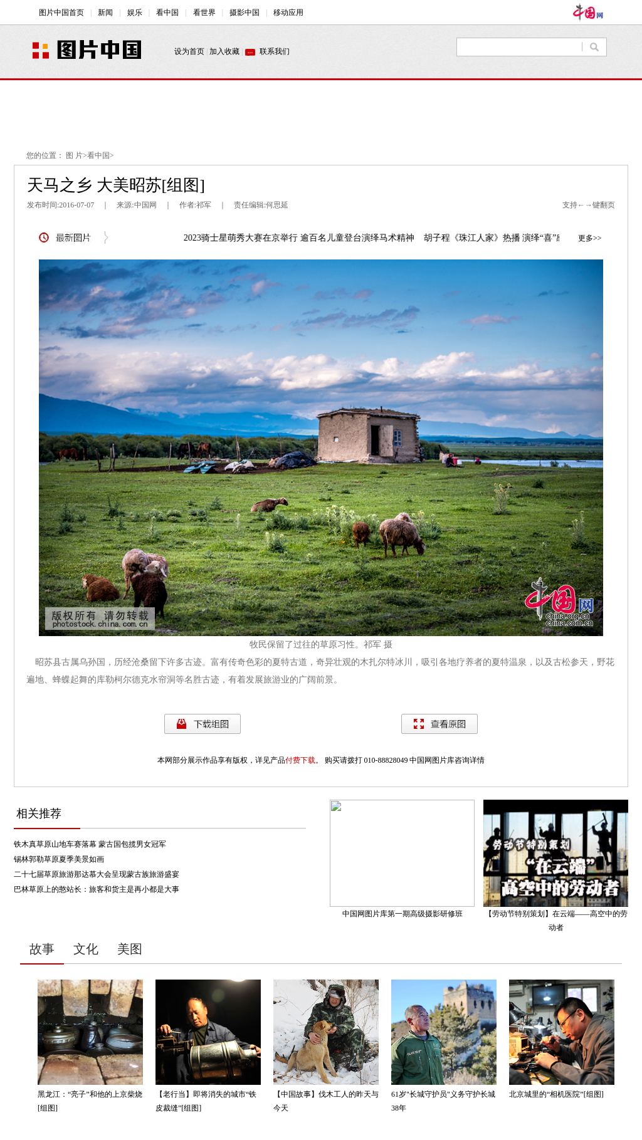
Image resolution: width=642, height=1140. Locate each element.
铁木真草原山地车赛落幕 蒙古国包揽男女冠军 (90, 844)
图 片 (74, 155)
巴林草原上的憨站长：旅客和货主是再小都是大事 (96, 889)
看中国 (98, 155)
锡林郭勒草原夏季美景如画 (59, 859)
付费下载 (300, 760)
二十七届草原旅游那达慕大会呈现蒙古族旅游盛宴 (96, 874)
